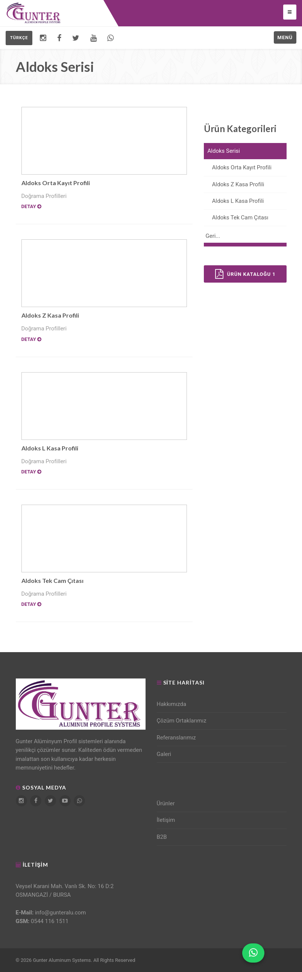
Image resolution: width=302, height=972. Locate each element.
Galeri (164, 754)
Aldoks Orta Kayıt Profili (55, 182)
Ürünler (166, 803)
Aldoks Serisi (224, 151)
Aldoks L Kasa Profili (49, 448)
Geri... (213, 236)
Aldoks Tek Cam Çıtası (52, 580)
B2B (162, 837)
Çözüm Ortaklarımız (181, 720)
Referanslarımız (176, 737)
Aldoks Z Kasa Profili (50, 315)
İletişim (166, 820)
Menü (285, 37)
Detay (31, 206)
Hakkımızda (172, 704)
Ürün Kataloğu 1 (245, 274)
